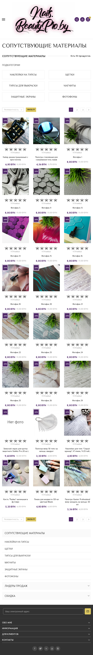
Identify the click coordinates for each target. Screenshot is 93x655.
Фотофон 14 (15, 256)
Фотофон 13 (78, 208)
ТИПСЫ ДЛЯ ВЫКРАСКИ (17, 555)
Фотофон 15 (46, 256)
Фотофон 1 (77, 157)
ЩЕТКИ (9, 548)
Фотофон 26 (46, 400)
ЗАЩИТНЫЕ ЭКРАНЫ (16, 569)
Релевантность (14, 109)
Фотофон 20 (46, 304)
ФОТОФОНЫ (11, 576)
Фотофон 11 (46, 208)
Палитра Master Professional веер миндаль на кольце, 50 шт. (77, 502)
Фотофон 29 (77, 400)
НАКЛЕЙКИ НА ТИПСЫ (17, 541)
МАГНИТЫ (10, 562)
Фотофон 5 (15, 208)
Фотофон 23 (46, 352)
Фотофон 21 (78, 304)
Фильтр (31, 110)
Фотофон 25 (15, 400)
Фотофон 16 (77, 256)
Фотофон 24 (77, 352)
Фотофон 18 (15, 304)
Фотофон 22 (15, 352)
